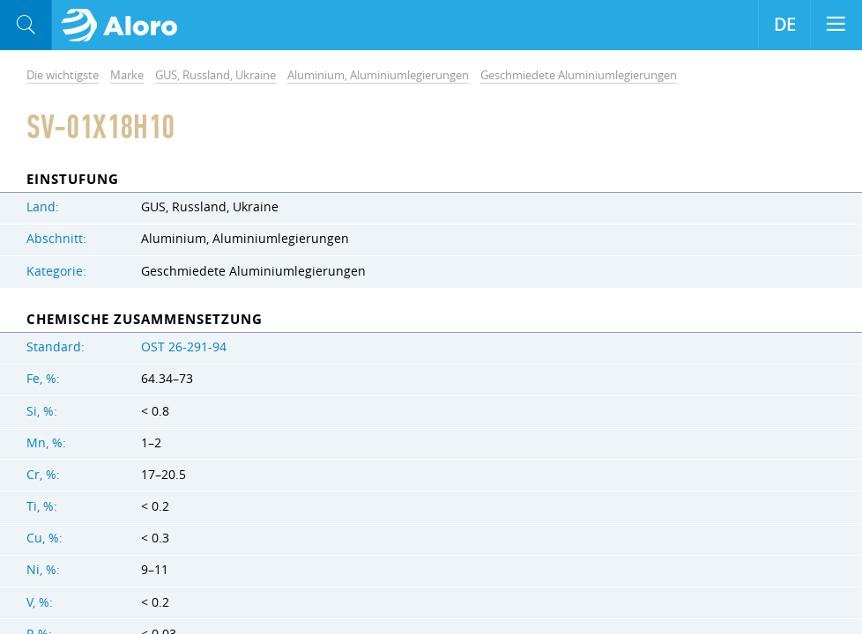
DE (785, 24)
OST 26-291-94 (184, 347)
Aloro (125, 25)
